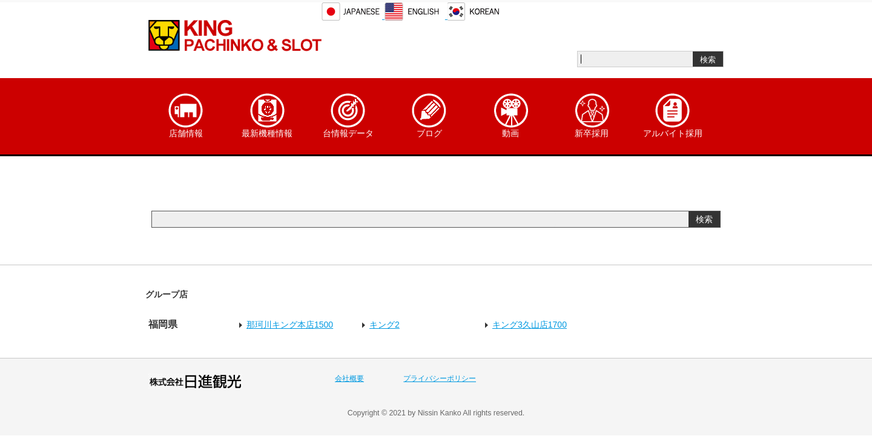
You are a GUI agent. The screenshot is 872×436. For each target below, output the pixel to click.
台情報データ (348, 115)
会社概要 (349, 378)
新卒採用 (591, 115)
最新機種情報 (267, 115)
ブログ (429, 115)
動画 (510, 115)
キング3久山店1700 (529, 324)
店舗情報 (185, 115)
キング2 (384, 324)
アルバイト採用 (672, 115)
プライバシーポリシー (439, 378)
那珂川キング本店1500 (289, 324)
